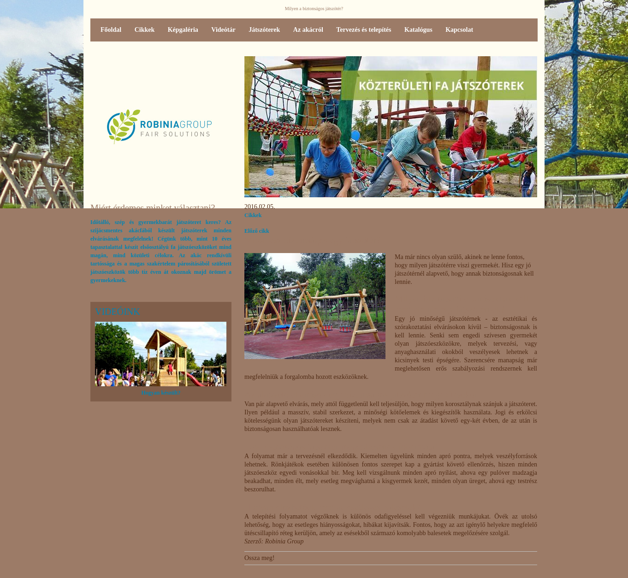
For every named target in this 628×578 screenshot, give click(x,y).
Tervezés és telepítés (363, 29)
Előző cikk (256, 231)
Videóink (117, 312)
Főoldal (111, 29)
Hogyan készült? (160, 392)
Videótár (223, 29)
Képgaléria (183, 29)
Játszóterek (264, 29)
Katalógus (418, 29)
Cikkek (145, 29)
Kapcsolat (459, 29)
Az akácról (308, 29)
